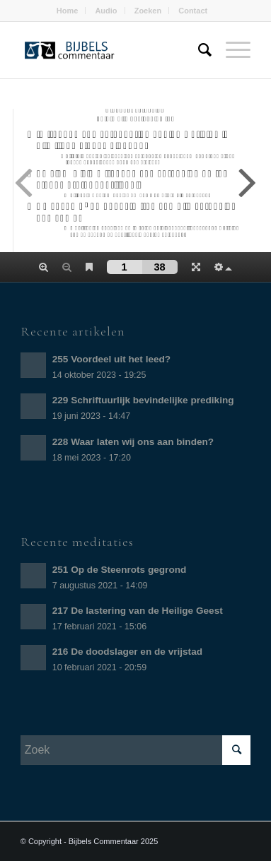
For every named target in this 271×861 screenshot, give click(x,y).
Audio (106, 10)
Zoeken (148, 10)
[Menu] (231, 50)
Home (68, 10)
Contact (192, 10)
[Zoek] (198, 50)
